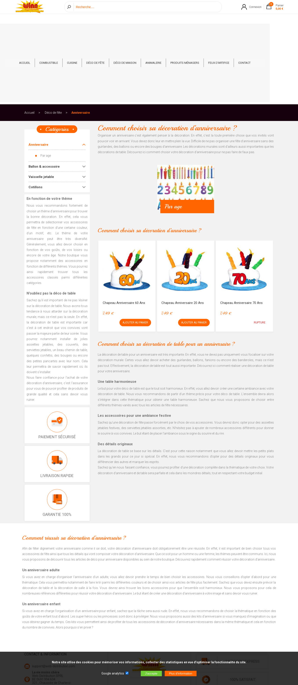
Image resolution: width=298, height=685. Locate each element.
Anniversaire (80, 47)
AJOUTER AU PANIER (135, 256)
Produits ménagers (199, 31)
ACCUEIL (39, 31)
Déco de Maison (139, 31)
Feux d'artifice (233, 31)
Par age (45, 90)
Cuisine (86, 31)
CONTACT (259, 31)
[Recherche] (146, 12)
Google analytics (112, 673)
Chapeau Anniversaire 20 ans (182, 237)
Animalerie (168, 31)
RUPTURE (259, 256)
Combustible (63, 31)
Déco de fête (110, 31)
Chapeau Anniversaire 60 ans (124, 237)
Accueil (29, 47)
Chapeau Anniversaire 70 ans (241, 237)
